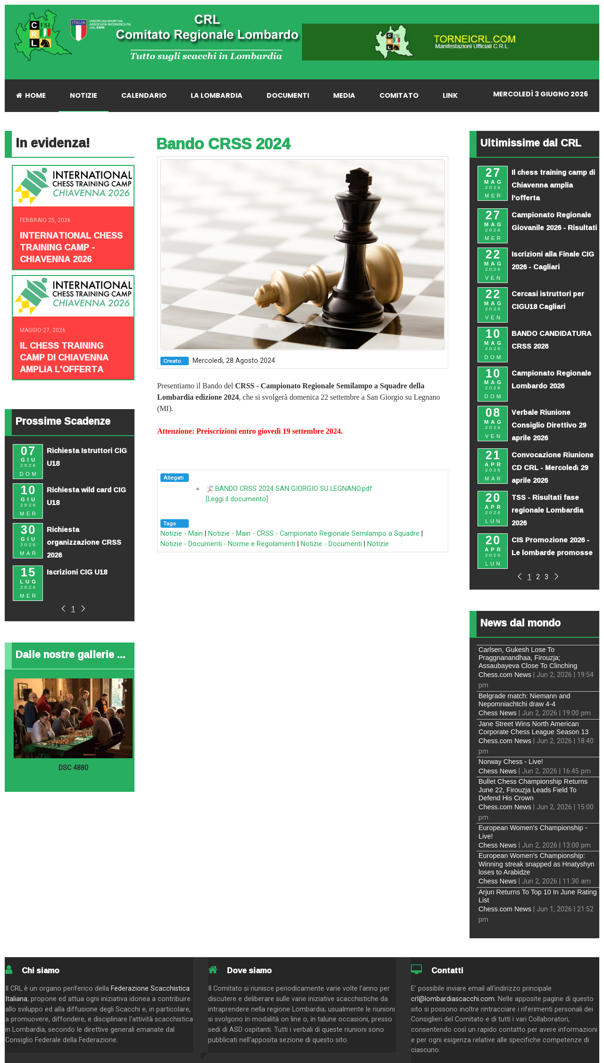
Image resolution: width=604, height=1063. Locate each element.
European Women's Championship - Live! (532, 832)
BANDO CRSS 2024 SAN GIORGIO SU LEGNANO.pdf (293, 489)
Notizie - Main (181, 534)
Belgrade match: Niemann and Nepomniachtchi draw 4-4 (524, 700)
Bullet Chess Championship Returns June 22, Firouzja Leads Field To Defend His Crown (532, 790)
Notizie (378, 544)
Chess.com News (504, 674)
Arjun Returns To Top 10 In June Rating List (537, 896)
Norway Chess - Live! (510, 761)
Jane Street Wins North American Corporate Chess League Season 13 (533, 728)
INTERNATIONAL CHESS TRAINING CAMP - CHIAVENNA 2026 (71, 247)
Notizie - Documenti (331, 544)
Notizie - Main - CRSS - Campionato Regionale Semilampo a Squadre (313, 534)
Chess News (497, 713)
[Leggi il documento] (237, 499)
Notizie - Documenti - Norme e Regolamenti (227, 544)
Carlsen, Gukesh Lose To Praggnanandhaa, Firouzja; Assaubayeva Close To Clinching (527, 658)
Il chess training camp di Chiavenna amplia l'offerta (64, 357)
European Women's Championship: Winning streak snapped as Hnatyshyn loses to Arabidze (536, 864)
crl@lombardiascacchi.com (453, 999)
